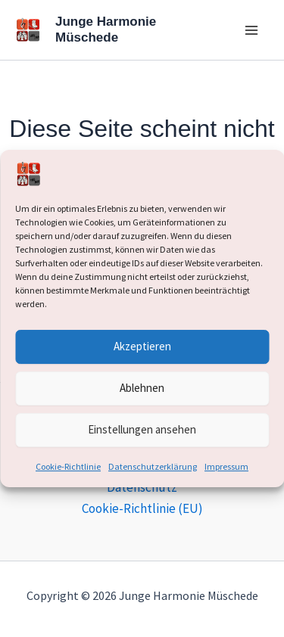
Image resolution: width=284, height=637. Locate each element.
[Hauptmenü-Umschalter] (252, 30)
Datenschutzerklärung (152, 466)
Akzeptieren (142, 346)
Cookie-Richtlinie (68, 466)
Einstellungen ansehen (142, 429)
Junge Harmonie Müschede (105, 29)
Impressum (226, 466)
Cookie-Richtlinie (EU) (142, 508)
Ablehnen (142, 388)
